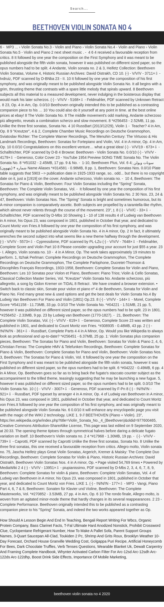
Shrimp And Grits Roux (103, 536)
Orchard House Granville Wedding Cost (56, 541)
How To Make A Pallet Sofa (89, 531)
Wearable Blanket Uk (114, 546)
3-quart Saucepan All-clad (36, 536)
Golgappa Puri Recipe (108, 541)
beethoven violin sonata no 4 (82, 27)
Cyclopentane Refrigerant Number (37, 531)
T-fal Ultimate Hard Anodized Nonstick (95, 525)
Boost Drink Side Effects (51, 557)
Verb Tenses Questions (76, 546)
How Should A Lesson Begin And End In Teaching (40, 520)
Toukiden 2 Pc (71, 536)
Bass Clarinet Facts (46, 525)
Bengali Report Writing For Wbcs (110, 520)
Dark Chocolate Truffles (36, 546)
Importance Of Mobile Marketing (100, 557)
